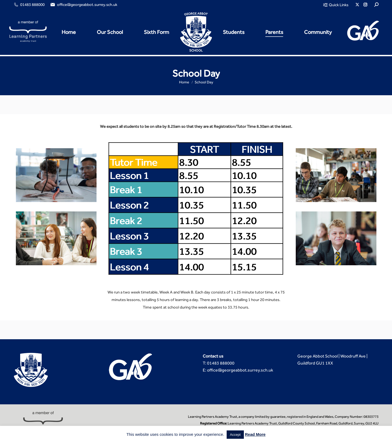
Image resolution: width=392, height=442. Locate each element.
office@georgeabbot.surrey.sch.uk (83, 5)
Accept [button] (235, 435)
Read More (255, 434)
